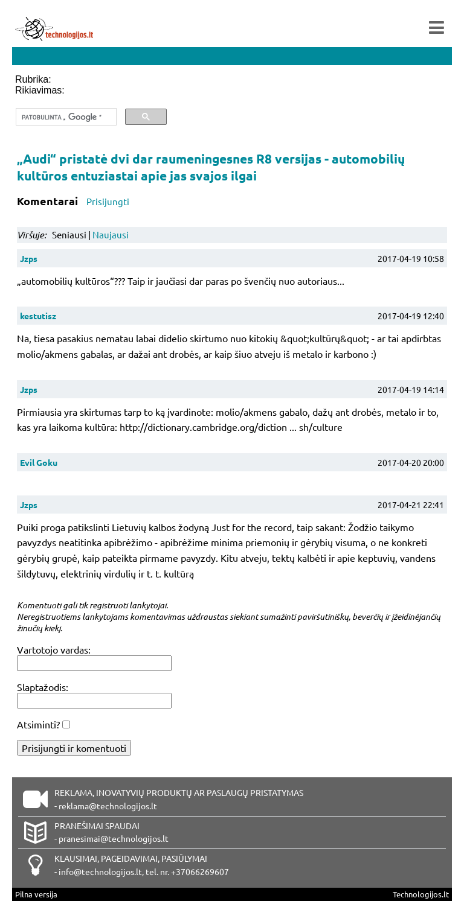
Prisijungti (107, 201)
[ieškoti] (65, 117)
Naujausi (110, 234)
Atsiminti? (38, 724)
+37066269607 (200, 871)
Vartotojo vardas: (54, 649)
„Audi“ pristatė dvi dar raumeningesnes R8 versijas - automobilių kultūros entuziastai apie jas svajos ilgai (211, 166)
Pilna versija (36, 894)
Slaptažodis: (42, 687)
